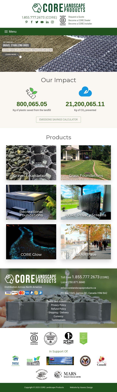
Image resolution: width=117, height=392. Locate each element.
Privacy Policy (58, 305)
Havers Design (86, 387)
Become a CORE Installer (80, 23)
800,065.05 (32, 104)
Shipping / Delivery (58, 312)
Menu (10, 31)
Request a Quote (76, 17)
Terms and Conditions (58, 301)
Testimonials (58, 320)
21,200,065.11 (85, 104)
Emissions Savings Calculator (58, 119)
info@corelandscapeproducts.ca (78, 287)
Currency (58, 316)
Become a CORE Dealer (79, 20)
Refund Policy (58, 308)
